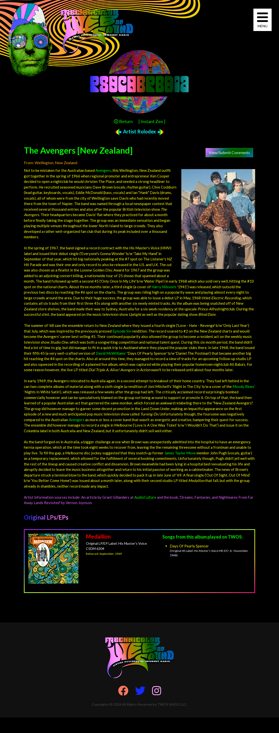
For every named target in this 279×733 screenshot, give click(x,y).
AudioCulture (145, 497)
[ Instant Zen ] (152, 121)
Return (123, 121)
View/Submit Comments (229, 152)
